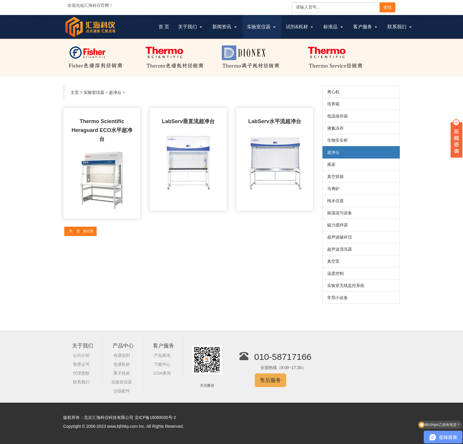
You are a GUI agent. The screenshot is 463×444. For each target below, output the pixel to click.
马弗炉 (333, 188)
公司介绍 (81, 355)
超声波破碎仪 (339, 237)
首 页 (166, 27)
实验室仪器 (94, 92)
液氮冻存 (335, 128)
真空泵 (333, 261)
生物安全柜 (337, 140)
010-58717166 (283, 357)
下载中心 (162, 364)
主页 (75, 92)
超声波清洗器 (339, 249)
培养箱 (333, 104)
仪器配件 (121, 391)
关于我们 (82, 346)
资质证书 (81, 364)
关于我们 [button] (190, 26)
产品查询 (162, 355)
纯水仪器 (335, 200)
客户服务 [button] (365, 26)
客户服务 (163, 346)
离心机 (333, 91)
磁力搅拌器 (337, 225)
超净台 (115, 92)
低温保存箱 (337, 116)
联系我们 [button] (399, 26)
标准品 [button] (333, 26)
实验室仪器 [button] (261, 26)
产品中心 (123, 346)
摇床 (331, 164)
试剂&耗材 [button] (299, 26)
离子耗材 (121, 373)
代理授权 (81, 373)
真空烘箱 (335, 176)
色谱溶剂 (121, 355)
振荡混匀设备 (339, 212)
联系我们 (81, 382)
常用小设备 (337, 297)
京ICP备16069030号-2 (155, 417)
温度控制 (335, 273)
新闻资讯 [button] (224, 26)
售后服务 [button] (270, 380)
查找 (387, 7)
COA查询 (162, 373)
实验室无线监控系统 (345, 285)
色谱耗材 (121, 364)
